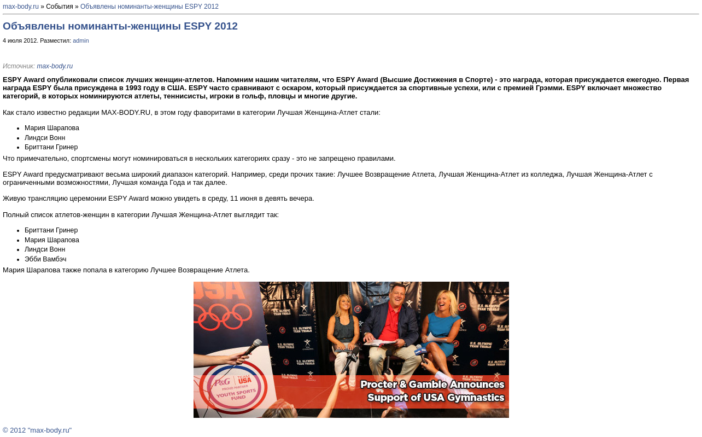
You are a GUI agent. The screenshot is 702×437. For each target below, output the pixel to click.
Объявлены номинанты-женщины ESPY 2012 (149, 6)
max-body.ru (21, 6)
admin (81, 40)
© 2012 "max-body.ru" (37, 430)
